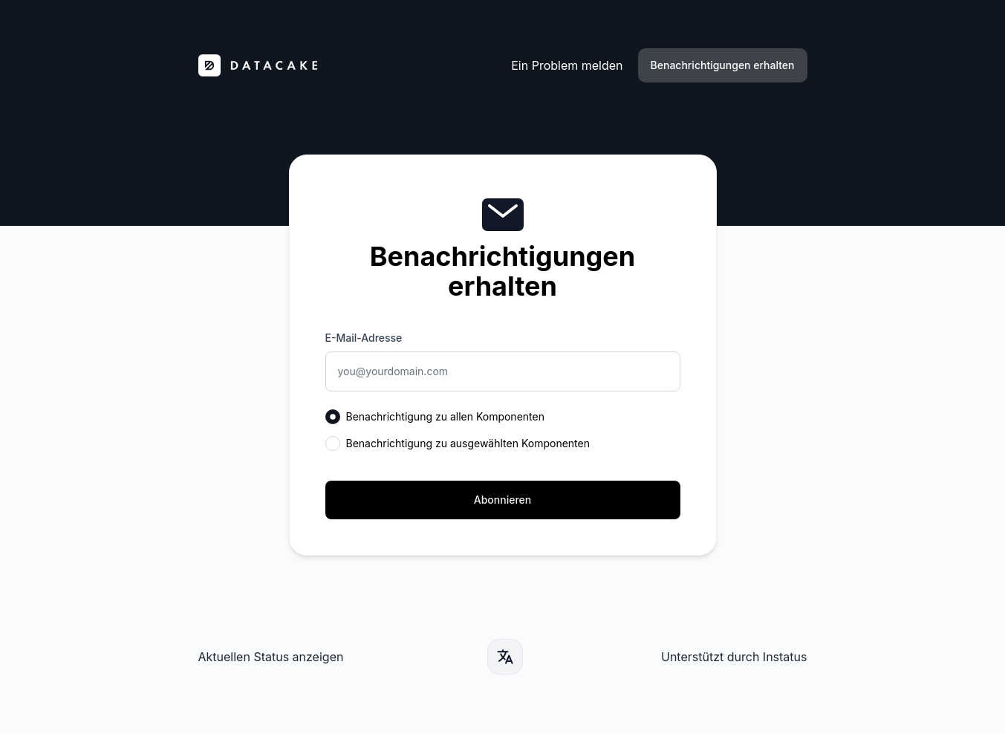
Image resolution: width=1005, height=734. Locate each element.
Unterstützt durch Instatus (734, 656)
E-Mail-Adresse (364, 337)
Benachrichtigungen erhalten (723, 65)
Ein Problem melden (566, 65)
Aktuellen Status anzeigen (271, 656)
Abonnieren (502, 499)
